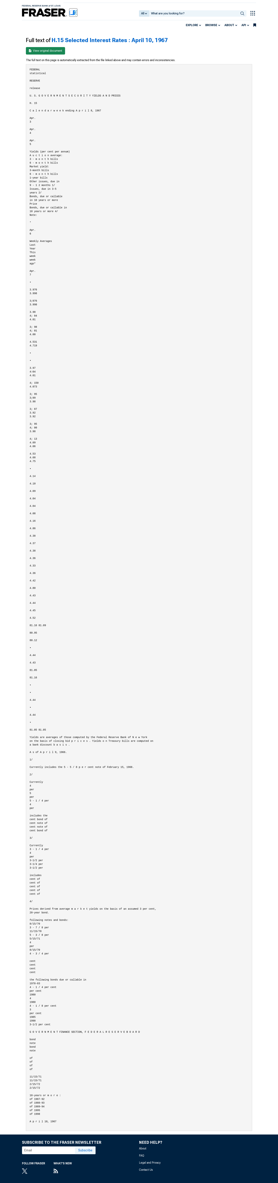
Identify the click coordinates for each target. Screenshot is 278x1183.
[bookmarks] (254, 25)
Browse (211, 25)
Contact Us (146, 1169)
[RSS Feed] (63, 1171)
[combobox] (193, 13)
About (229, 25)
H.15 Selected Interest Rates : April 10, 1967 (110, 40)
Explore (192, 25)
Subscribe (85, 1150)
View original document (45, 50)
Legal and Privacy (150, 1162)
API (243, 25)
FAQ (141, 1155)
